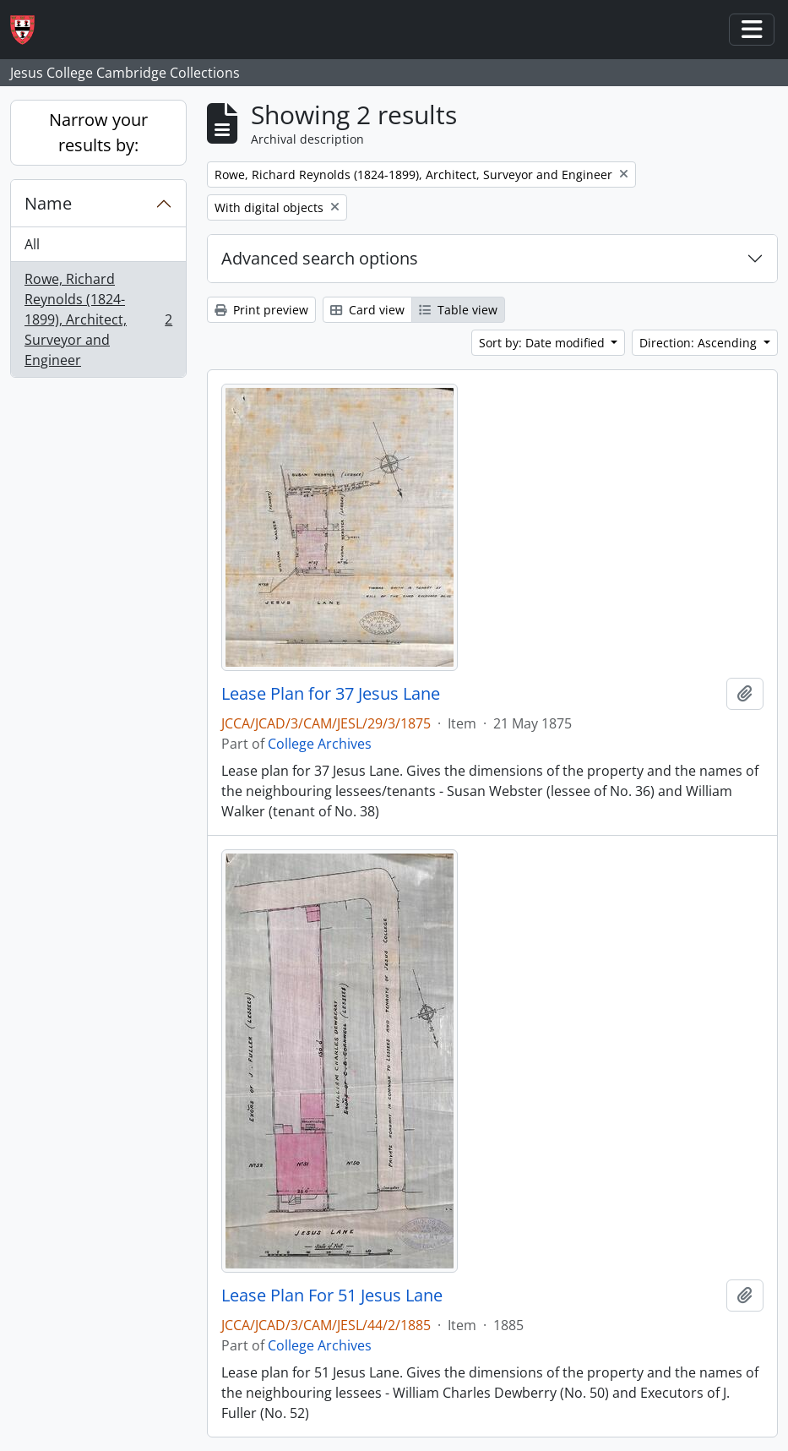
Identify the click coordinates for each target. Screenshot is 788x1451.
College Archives (320, 743)
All (32, 244)
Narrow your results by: (98, 132)
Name (48, 203)
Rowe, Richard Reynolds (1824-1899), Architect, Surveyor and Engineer (98, 319)
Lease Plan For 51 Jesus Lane (332, 1295)
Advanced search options (319, 258)
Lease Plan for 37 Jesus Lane (330, 694)
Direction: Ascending (699, 343)
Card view (367, 310)
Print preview (261, 310)
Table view (458, 310)
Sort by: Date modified (543, 343)
